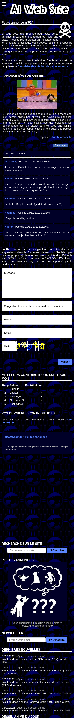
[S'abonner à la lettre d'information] (26, 639)
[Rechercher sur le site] (26, 550)
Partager (60, 145)
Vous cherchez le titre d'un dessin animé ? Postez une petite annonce (37, 594)
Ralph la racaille (62, 137)
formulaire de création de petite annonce (43, 66)
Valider (65, 361)
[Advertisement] (37, 501)
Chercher (57, 550)
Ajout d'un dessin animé (31, 656)
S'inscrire (57, 639)
